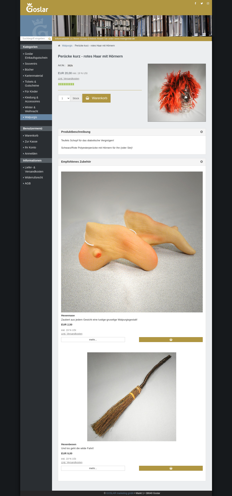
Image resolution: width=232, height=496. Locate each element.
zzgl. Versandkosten (68, 78)
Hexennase (68, 315)
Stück (76, 98)
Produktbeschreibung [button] (75, 131)
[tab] (132, 132)
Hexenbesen (68, 444)
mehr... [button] (93, 339)
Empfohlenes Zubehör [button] (76, 161)
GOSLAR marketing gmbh (120, 493)
